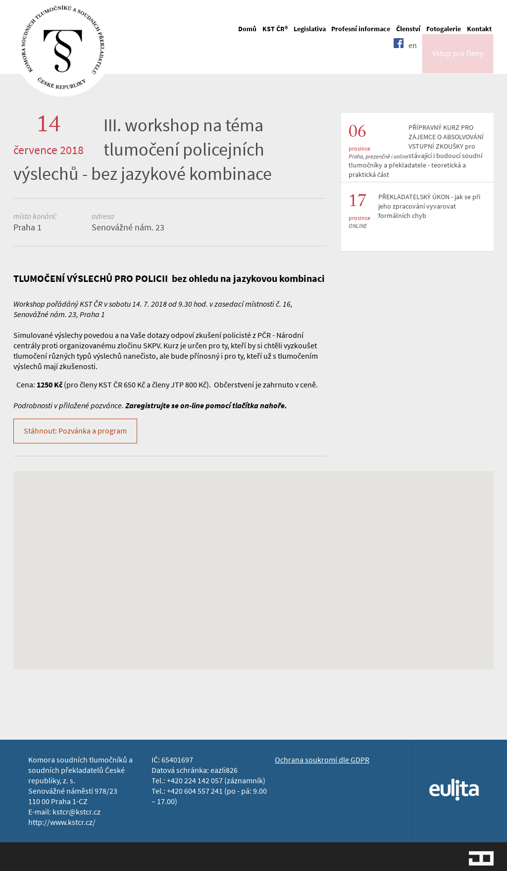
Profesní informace (360, 29)
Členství (408, 29)
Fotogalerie (443, 29)
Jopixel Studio (481, 858)
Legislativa (310, 29)
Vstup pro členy (457, 61)
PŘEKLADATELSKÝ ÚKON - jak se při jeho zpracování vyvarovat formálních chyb (429, 206)
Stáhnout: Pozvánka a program (75, 431)
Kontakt (479, 29)
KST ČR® (275, 29)
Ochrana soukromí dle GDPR (322, 760)
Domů (247, 29)
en (412, 60)
